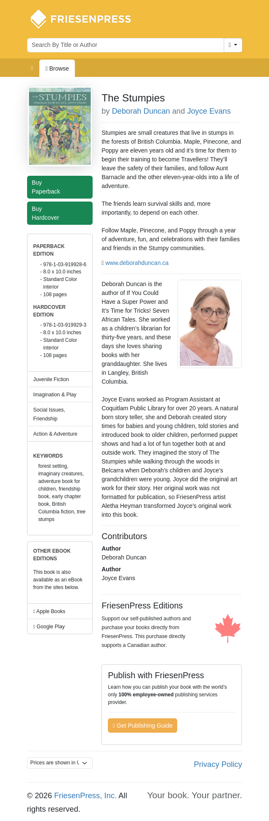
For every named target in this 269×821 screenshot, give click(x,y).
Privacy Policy (218, 764)
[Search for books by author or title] (125, 45)
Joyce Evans (209, 111)
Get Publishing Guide (143, 725)
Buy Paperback (48, 187)
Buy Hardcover (47, 213)
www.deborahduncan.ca (136, 262)
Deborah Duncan (141, 111)
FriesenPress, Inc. (85, 795)
